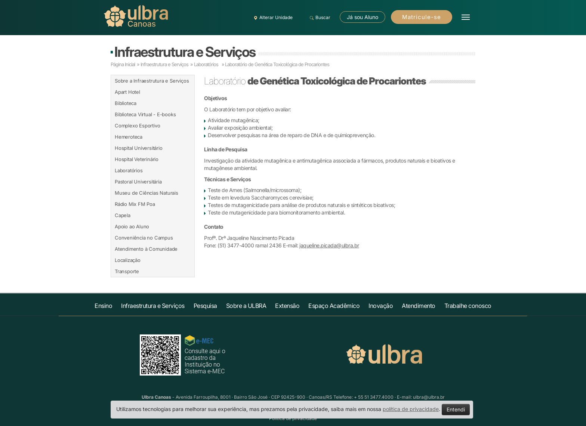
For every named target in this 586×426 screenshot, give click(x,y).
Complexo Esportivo (137, 126)
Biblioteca (125, 103)
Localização (128, 260)
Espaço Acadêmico (334, 305)
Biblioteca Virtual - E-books (145, 114)
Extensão (287, 305)
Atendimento (418, 305)
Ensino (103, 305)
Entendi (456, 409)
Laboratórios (129, 170)
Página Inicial (123, 64)
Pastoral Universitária (138, 182)
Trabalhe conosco (467, 305)
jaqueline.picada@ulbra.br (329, 245)
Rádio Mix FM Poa (135, 204)
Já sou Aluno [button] (362, 17)
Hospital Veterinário (136, 159)
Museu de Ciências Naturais (146, 193)
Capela (122, 215)
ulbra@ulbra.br (429, 397)
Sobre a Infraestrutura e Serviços (152, 81)
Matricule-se (421, 17)
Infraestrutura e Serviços (184, 51)
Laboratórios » (209, 64)
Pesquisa (205, 305)
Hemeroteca (128, 137)
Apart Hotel (127, 92)
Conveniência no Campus (144, 238)
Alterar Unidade (272, 18)
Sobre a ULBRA (246, 305)
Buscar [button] (319, 18)
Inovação (380, 305)
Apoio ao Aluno (132, 226)
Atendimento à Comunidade (146, 249)
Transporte (127, 271)
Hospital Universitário (139, 148)
